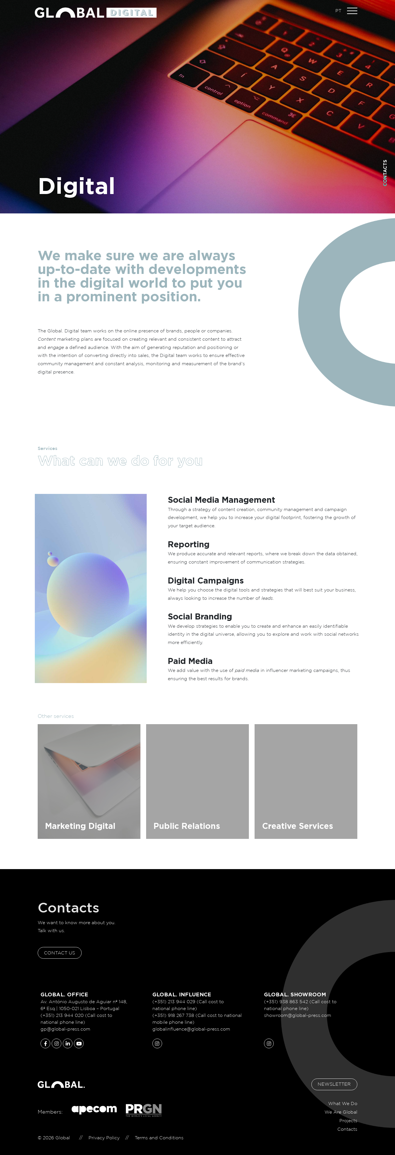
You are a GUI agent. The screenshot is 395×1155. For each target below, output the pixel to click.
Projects (348, 1116)
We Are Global (341, 1108)
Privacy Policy (104, 1134)
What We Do (342, 1099)
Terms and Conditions (159, 1134)
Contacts (385, 173)
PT (338, 10)
